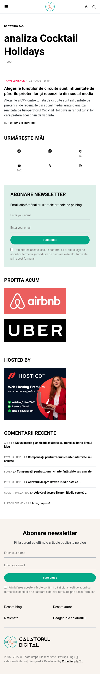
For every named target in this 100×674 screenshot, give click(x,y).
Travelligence (14, 80)
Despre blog (13, 607)
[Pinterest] (80, 153)
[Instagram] (50, 153)
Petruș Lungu (13, 457)
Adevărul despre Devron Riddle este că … (54, 482)
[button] (6, 6)
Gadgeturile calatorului (70, 618)
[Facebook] (19, 153)
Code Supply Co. (72, 661)
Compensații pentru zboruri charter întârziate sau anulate (54, 471)
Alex (7, 443)
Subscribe (50, 240)
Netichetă (11, 618)
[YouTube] (19, 168)
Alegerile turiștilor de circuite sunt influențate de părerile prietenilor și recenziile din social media (49, 91)
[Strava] (50, 168)
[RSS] (80, 168)
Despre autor (62, 607)
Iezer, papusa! (41, 503)
